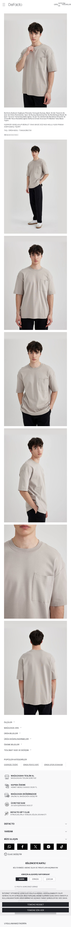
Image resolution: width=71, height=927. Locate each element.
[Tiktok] (62, 847)
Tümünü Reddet (35, 904)
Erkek (35, 879)
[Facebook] (22, 847)
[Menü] (3, 4)
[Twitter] (35, 847)
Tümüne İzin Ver (35, 910)
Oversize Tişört (11, 765)
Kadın (21, 879)
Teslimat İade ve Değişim (17, 750)
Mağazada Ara (13, 728)
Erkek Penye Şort (31, 765)
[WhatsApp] (9, 847)
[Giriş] (56, 4)
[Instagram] (48, 847)
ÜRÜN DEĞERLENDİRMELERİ (17, 739)
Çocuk (49, 879)
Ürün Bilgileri (12, 733)
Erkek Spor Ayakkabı (53, 765)
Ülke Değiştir (15, 854)
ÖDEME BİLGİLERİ (13, 744)
